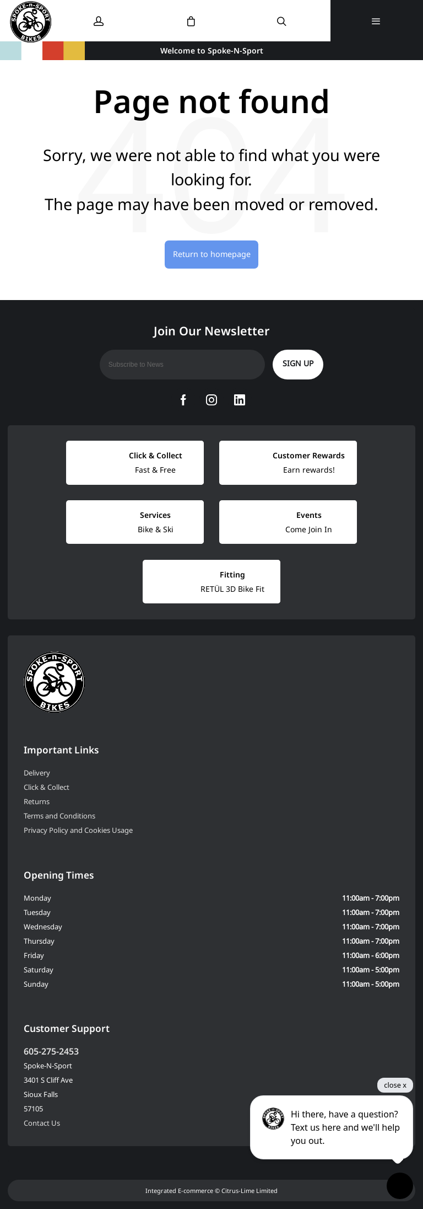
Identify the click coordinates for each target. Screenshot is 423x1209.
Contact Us (42, 1123)
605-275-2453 (51, 1051)
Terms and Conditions (59, 816)
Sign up (298, 363)
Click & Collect (46, 787)
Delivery (37, 773)
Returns (37, 801)
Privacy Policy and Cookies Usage (78, 830)
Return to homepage (212, 254)
